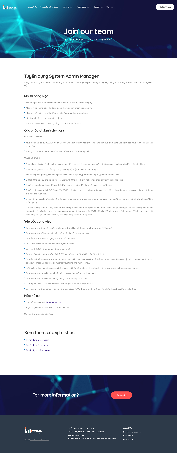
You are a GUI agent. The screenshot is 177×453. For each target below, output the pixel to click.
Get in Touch (165, 7)
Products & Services (49, 7)
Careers (109, 7)
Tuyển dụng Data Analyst (38, 340)
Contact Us (121, 395)
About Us (32, 7)
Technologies (82, 7)
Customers (98, 7)
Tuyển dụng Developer (37, 345)
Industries (67, 7)
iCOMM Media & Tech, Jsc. (39, 440)
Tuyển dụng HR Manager (38, 350)
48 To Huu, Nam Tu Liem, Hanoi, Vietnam (86, 432)
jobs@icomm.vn (53, 302)
